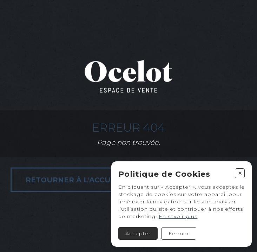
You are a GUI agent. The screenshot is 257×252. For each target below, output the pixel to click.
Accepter (138, 233)
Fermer (179, 233)
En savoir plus (178, 216)
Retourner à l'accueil (74, 180)
